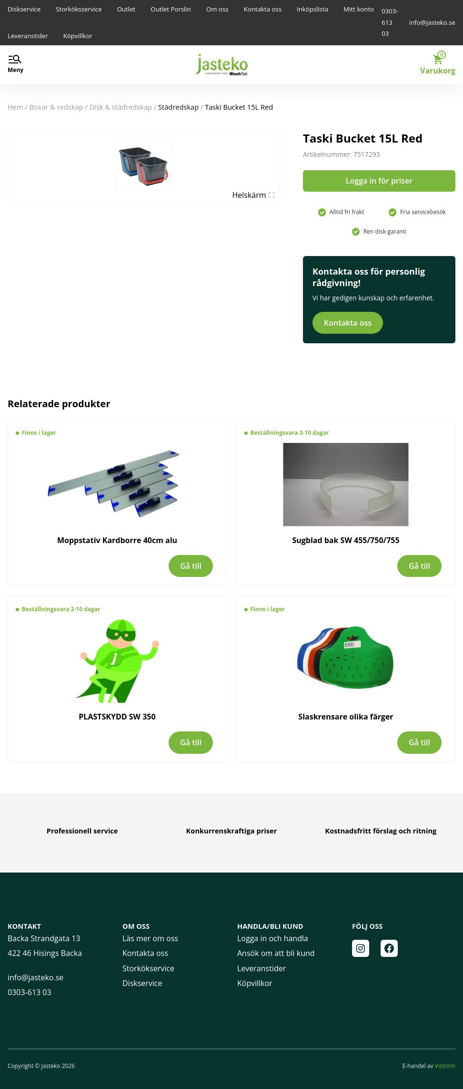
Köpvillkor (77, 35)
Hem (15, 107)
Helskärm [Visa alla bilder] (253, 195)
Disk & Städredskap (121, 107)
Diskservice (24, 9)
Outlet (126, 9)
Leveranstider (28, 35)
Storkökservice (148, 968)
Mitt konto (358, 9)
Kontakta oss (263, 9)
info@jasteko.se (432, 22)
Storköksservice (79, 9)
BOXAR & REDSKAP (56, 107)
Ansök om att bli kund (276, 953)
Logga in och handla (272, 938)
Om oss (217, 9)
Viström (445, 1066)
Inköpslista (312, 9)
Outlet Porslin (171, 9)
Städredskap (178, 107)
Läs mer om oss (150, 938)
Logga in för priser (379, 180)
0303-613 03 (390, 22)
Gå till (190, 566)
